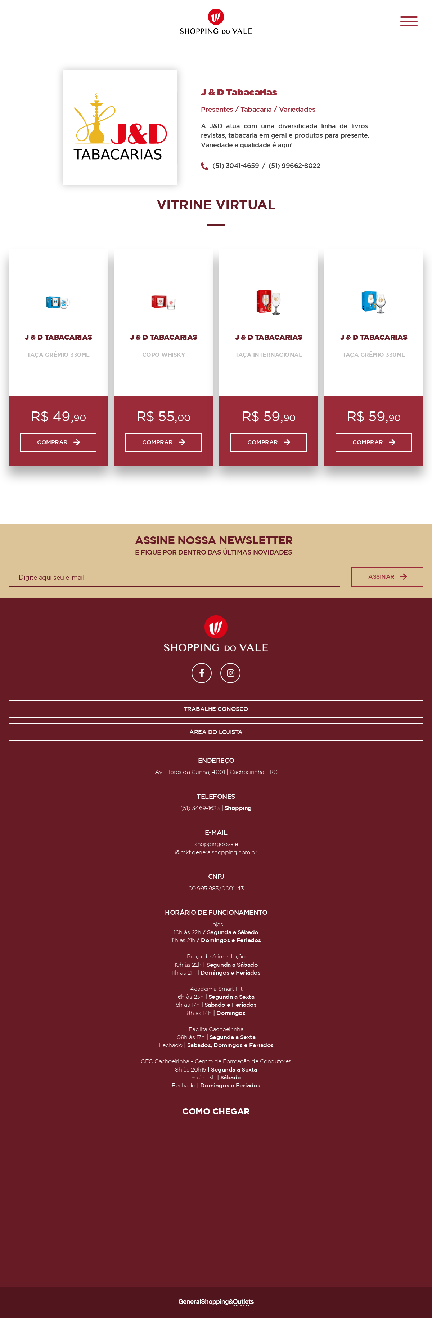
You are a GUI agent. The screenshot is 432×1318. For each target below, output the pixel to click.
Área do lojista (216, 732)
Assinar (387, 577)
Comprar (58, 442)
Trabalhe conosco (216, 709)
